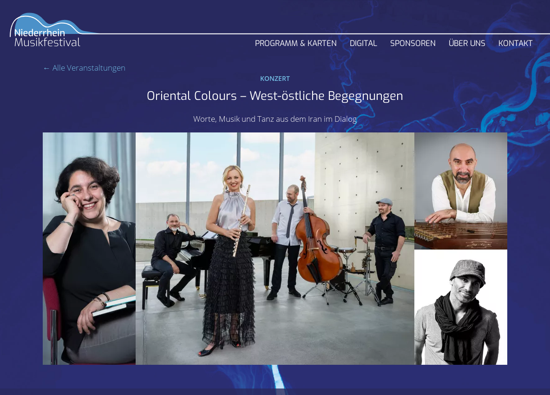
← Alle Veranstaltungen (84, 67)
